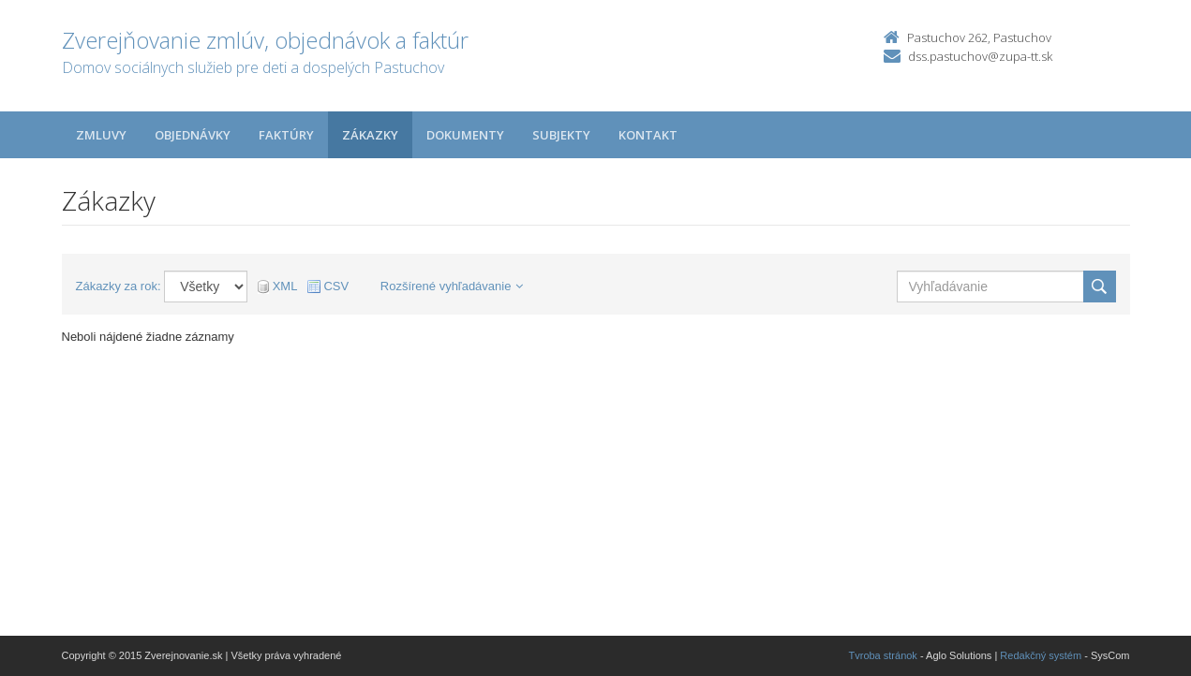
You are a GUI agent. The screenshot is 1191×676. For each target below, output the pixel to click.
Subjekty (561, 134)
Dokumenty (465, 134)
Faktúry (286, 134)
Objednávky (193, 134)
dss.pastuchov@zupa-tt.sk (980, 56)
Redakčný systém (1040, 655)
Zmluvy (101, 134)
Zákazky (370, 134)
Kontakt (647, 134)
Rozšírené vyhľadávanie (452, 286)
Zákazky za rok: (118, 286)
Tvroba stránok (883, 655)
